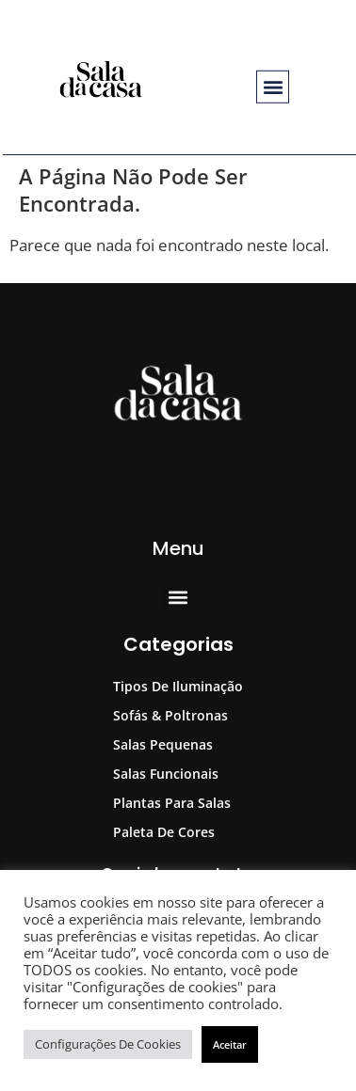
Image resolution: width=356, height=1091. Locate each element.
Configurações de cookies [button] (108, 1044)
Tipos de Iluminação (178, 686)
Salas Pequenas (163, 744)
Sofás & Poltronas (170, 715)
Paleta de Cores (164, 832)
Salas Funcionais (165, 774)
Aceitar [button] (230, 1044)
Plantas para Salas (172, 803)
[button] (272, 87)
